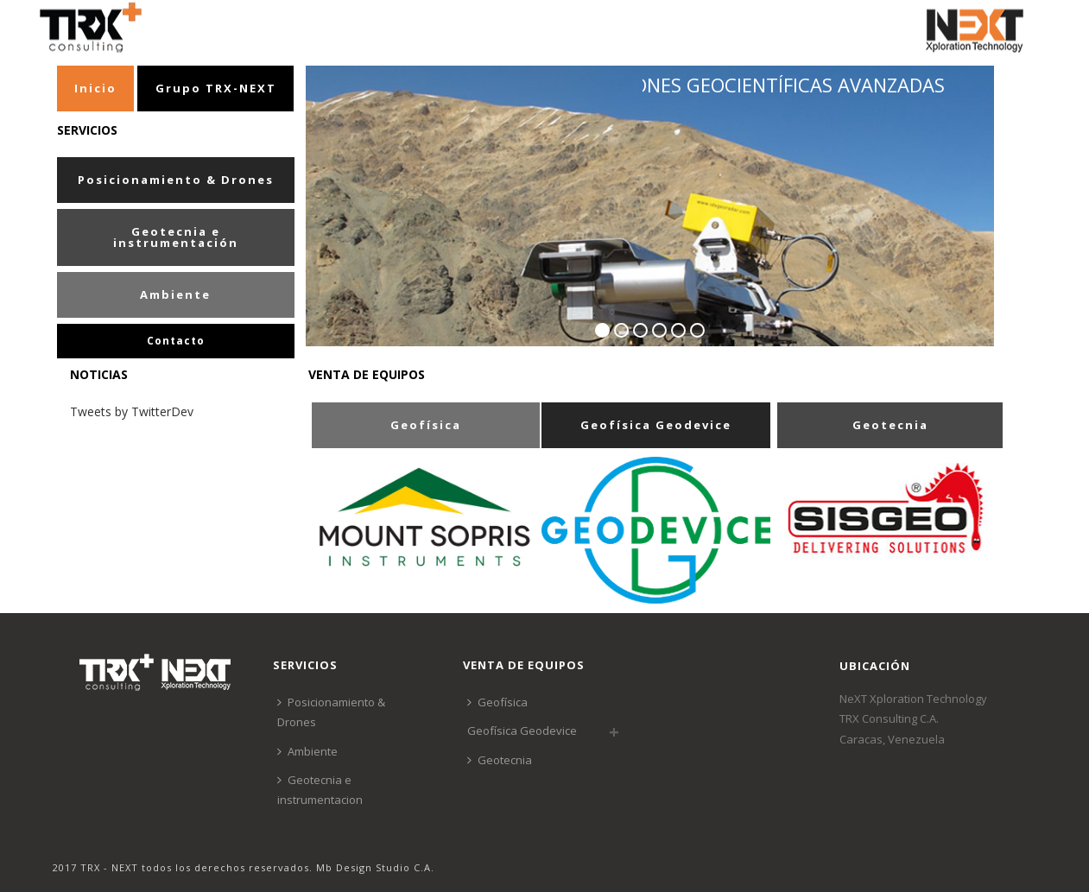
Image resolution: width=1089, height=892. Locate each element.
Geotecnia (499, 760)
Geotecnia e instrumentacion (320, 789)
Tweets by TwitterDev (131, 411)
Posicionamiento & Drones (331, 712)
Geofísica (497, 702)
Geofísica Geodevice (522, 730)
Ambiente (307, 751)
